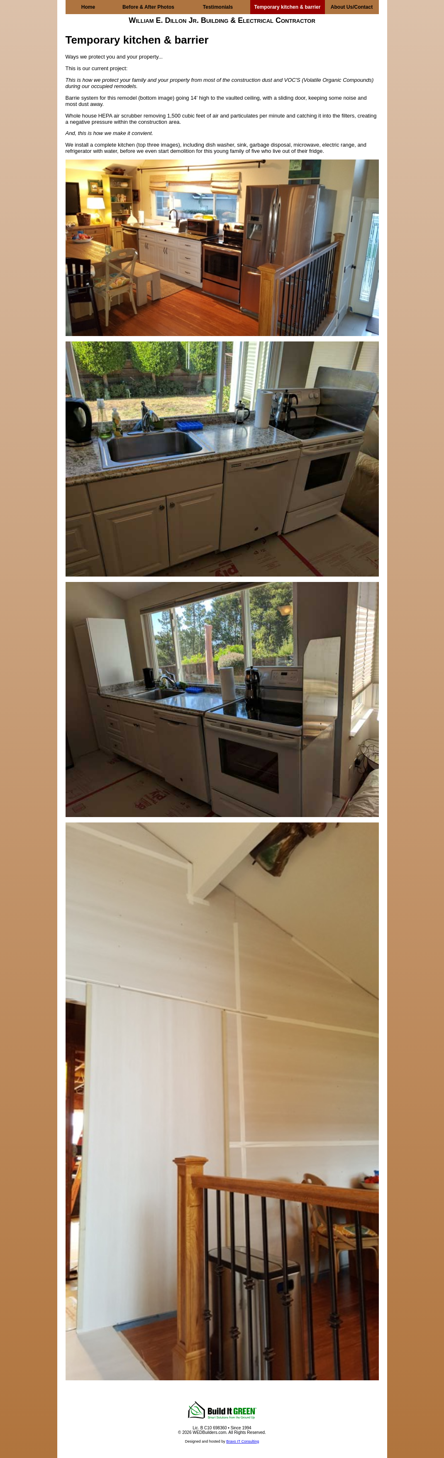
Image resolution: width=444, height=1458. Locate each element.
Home (88, 7)
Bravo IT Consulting (242, 1441)
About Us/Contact (352, 7)
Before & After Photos (148, 7)
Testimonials (218, 7)
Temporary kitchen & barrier (287, 7)
